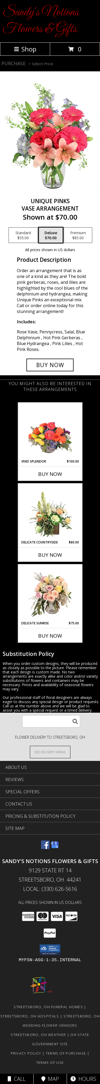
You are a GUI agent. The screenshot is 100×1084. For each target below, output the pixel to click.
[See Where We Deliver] (50, 751)
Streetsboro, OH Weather (38, 1034)
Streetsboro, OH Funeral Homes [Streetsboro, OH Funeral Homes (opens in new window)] (48, 1006)
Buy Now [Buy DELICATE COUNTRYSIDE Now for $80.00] (50, 554)
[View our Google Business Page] (55, 847)
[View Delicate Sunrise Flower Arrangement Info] (50, 593)
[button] (50, 949)
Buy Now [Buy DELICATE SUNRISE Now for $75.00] (50, 635)
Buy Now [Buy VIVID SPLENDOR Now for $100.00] (50, 474)
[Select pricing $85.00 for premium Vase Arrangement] (78, 235)
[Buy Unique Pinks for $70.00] (50, 365)
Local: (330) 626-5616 (50, 889)
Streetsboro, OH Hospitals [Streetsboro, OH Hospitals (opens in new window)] (29, 1016)
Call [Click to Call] (17, 1078)
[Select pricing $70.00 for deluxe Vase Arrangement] (51, 235)
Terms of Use (50, 1062)
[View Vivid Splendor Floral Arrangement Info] (50, 431)
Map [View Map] (50, 1078)
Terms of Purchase (66, 1053)
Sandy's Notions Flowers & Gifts (41, 20)
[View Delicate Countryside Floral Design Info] (50, 512)
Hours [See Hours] (83, 1078)
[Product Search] (51, 721)
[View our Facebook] (45, 847)
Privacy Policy (26, 1053)
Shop (25, 49)
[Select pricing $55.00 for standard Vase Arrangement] (23, 235)
